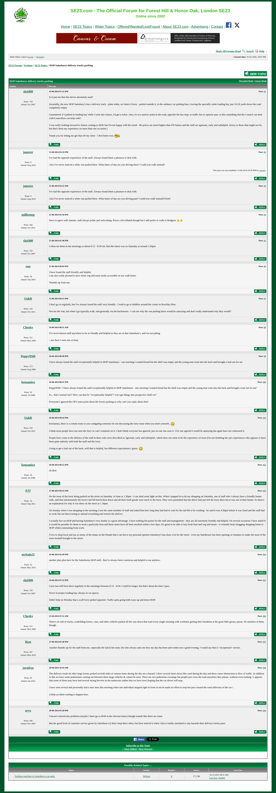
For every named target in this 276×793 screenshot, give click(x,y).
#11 (264, 418)
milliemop (28, 214)
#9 (265, 356)
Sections (28, 65)
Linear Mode (260, 81)
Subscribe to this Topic (138, 745)
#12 (264, 465)
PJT (28, 490)
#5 (265, 240)
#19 (264, 710)
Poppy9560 (28, 356)
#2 (265, 152)
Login (30, 57)
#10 (264, 382)
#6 (265, 266)
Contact (217, 27)
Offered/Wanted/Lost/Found (139, 27)
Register (39, 57)
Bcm (28, 641)
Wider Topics (105, 27)
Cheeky (28, 327)
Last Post (213, 778)
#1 (265, 91)
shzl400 (28, 91)
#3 (265, 186)
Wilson (146, 776)
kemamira (28, 382)
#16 (264, 616)
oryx (28, 710)
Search (248, 51)
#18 (264, 667)
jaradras (28, 667)
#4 (265, 214)
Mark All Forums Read (228, 51)
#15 (264, 580)
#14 (264, 554)
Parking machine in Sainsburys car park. (35, 776)
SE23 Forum (15, 65)
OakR (28, 298)
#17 (264, 642)
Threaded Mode (246, 81)
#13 (264, 491)
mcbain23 (28, 554)
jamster (28, 152)
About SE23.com (175, 27)
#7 (265, 298)
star (28, 266)
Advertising (199, 27)
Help (259, 51)
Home (65, 27)
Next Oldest (130, 749)
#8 (265, 327)
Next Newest (145, 749)
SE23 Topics (82, 27)
